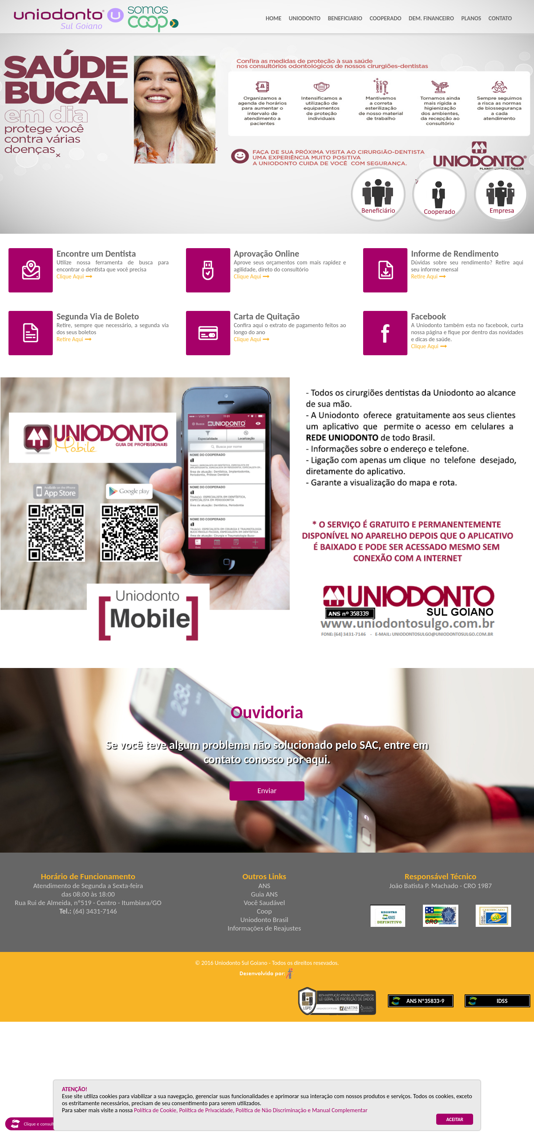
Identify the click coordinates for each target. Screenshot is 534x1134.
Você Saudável (264, 902)
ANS (264, 885)
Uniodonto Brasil (264, 919)
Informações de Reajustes (264, 928)
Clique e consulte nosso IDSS (44, 1123)
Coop (264, 911)
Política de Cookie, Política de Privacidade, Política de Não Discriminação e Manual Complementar (251, 1110)
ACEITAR (454, 1119)
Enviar (266, 790)
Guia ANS (264, 894)
